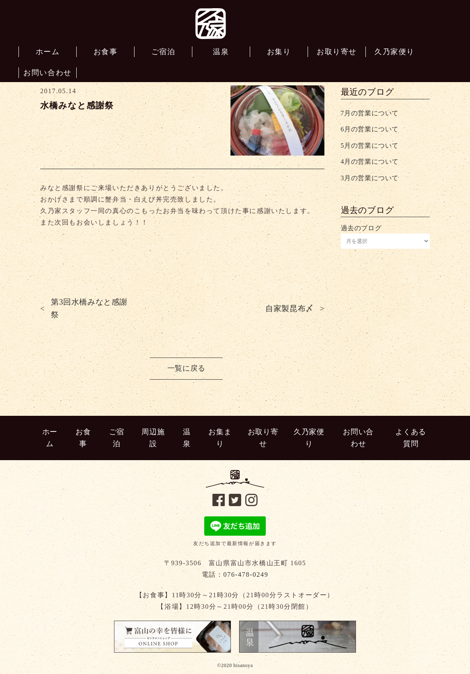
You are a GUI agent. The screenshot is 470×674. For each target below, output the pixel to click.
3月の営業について (370, 177)
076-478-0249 (245, 574)
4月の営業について (370, 161)
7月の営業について (370, 113)
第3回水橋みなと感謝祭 (89, 308)
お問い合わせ (358, 438)
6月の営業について (370, 129)
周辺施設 (152, 438)
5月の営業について (370, 145)
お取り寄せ (263, 438)
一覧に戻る (186, 368)
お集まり (219, 438)
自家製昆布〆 (289, 308)
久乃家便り (309, 438)
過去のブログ (361, 228)
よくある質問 (410, 438)
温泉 (187, 438)
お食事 (83, 438)
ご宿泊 (116, 438)
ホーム (49, 438)
